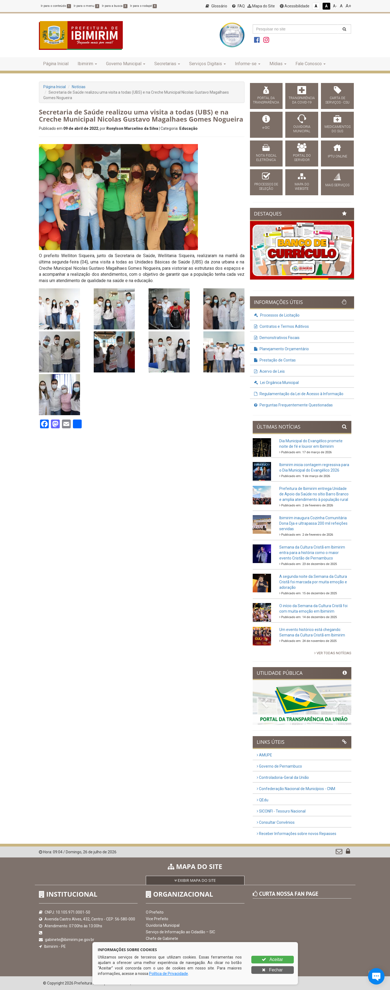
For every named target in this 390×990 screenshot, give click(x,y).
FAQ (238, 6)
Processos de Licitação (277, 315)
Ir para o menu (86, 6)
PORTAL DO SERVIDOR (302, 158)
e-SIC (266, 128)
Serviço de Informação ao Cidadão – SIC (180, 932)
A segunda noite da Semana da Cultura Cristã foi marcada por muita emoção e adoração (313, 582)
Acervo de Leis (269, 371)
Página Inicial (56, 63)
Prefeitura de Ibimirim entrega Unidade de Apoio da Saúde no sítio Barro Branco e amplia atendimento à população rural (314, 494)
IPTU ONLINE (337, 156)
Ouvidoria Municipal (163, 925)
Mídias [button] (277, 63)
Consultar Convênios (276, 822)
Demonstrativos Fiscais (277, 337)
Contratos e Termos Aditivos (281, 326)
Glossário (216, 6)
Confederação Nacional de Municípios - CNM (296, 789)
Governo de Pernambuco (279, 766)
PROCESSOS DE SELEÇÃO (266, 186)
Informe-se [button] (247, 63)
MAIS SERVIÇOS (337, 185)
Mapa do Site (261, 6)
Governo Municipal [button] (125, 63)
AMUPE (264, 755)
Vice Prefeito (157, 919)
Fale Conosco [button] (310, 63)
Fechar (272, 970)
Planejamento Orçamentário (281, 349)
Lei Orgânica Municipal (276, 382)
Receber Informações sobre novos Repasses (296, 833)
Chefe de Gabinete (162, 938)
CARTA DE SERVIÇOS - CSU (337, 100)
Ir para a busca (114, 6)
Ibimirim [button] (87, 63)
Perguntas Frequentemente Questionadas (293, 405)
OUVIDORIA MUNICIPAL (302, 129)
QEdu (262, 800)
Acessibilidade (294, 6)
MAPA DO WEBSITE (302, 186)
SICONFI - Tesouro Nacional (281, 811)
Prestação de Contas (275, 360)
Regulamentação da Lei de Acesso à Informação (298, 394)
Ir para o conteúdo (56, 6)
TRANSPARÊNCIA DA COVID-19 (302, 100)
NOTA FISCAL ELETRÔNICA (266, 158)
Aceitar (272, 959)
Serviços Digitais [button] (207, 63)
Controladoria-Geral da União (283, 777)
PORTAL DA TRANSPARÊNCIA (266, 100)
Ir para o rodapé (143, 6)
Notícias (79, 87)
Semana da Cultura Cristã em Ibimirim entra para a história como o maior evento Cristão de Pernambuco (312, 552)
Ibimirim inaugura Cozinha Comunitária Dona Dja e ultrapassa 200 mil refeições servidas (313, 523)
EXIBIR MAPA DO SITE (195, 880)
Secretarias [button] (167, 63)
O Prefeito (155, 912)
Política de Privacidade (168, 973)
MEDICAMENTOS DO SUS (337, 129)
